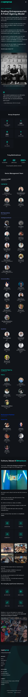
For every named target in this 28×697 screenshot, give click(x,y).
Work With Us (3, 660)
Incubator (3, 663)
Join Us (2, 662)
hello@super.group (5, 682)
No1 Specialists (4, 671)
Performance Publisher (5, 675)
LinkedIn (2, 684)
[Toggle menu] (26, 2)
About (2, 658)
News (2, 665)
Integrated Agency (5, 673)
